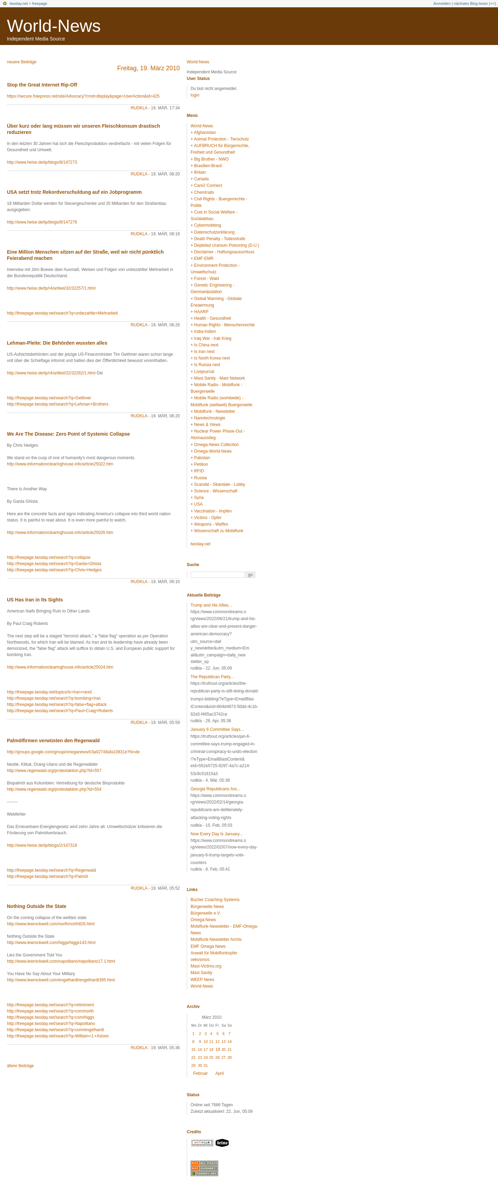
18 (211, 1049)
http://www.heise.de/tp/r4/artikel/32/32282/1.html (51, 373)
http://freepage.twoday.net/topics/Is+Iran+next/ (49, 692)
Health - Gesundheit (212, 318)
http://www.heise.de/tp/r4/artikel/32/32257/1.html (51, 288)
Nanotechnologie (209, 418)
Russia (200, 477)
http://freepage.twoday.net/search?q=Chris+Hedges (54, 569)
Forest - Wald (206, 278)
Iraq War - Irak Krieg (212, 338)
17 (206, 1049)
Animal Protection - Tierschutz (221, 139)
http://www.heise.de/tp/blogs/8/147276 (42, 222)
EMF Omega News (208, 946)
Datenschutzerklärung (214, 232)
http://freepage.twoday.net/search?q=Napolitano (51, 1023)
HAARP (201, 311)
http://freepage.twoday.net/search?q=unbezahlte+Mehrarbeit (62, 313)
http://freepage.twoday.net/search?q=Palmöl (47, 876)
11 (211, 1041)
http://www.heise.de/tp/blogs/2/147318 (42, 845)
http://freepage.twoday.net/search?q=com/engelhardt (55, 1029)
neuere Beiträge (21, 62)
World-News (54, 26)
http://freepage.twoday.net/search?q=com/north (50, 1011)
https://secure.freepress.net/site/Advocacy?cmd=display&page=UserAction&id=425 (83, 96)
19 (217, 1049)
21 (230, 1049)
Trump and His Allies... (211, 605)
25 (211, 1057)
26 (217, 1057)
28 (230, 1057)
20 (223, 1049)
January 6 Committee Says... (217, 729)
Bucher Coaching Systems (215, 899)
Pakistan (202, 457)
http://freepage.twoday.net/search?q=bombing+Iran (54, 698)
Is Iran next (204, 351)
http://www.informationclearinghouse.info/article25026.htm (60, 532)
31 (206, 1065)
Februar (200, 1073)
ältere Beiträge (20, 1065)
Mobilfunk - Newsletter (214, 411)
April (219, 1073)
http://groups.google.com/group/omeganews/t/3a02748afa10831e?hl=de (73, 752)
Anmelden (442, 3)
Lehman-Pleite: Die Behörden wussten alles (57, 343)
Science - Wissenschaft (215, 491)
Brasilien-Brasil (208, 165)
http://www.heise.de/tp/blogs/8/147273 (42, 162)
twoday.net (19, 3)
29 (193, 1065)
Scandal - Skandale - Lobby (219, 484)
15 (193, 1049)
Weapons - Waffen (211, 524)
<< (492, 3)
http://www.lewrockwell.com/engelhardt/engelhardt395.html (61, 980)
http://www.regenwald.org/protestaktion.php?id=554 (54, 789)
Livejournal (204, 371)
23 (200, 1057)
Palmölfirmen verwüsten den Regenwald (53, 740)
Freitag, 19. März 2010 (148, 68)
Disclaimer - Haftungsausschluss (224, 251)
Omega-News (203, 919)
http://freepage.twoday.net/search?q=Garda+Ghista (54, 563)
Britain (200, 172)
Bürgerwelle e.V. (206, 913)
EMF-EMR (203, 258)
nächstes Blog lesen (471, 3)
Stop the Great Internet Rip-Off (42, 85)
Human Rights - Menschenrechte (224, 325)
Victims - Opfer (207, 517)
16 (200, 1049)
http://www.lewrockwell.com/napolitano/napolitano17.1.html (61, 961)
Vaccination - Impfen (213, 511)
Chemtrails (204, 192)
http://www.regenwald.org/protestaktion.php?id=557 (54, 770)
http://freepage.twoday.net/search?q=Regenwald (51, 870)
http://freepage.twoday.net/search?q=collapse (49, 557)
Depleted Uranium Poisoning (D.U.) (226, 245)
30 (200, 1065)
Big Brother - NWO (211, 159)
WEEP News (202, 979)
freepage (39, 3)
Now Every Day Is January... (217, 834)
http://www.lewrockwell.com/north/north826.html (50, 923)
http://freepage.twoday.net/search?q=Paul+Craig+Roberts (60, 710)
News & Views (207, 424)
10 (206, 1041)
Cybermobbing (207, 225)
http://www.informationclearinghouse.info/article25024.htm (60, 667)
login (195, 95)
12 (217, 1041)
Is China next (206, 345)
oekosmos (200, 959)
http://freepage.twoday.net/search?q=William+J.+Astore (58, 1036)
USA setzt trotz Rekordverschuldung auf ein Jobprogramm (74, 192)
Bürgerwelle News (207, 906)
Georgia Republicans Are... (215, 789)
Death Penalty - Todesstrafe (219, 238)
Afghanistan (205, 132)
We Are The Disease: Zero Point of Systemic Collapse (68, 434)
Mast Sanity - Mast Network (219, 378)
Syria (198, 497)
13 (223, 1041)
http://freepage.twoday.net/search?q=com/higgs (50, 1017)
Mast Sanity (201, 972)
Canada (201, 178)
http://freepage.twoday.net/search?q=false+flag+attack (57, 704)
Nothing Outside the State (36, 906)
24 (206, 1057)
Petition (201, 464)
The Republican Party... (212, 676)
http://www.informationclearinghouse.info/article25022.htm (60, 464)
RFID (199, 471)
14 (230, 1041)
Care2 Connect (208, 185)
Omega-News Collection (216, 444)
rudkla (139, 108)
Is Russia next (207, 364)
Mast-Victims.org (206, 966)
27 (223, 1057)
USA (198, 504)
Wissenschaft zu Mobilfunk (218, 530)
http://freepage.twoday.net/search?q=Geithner (49, 398)
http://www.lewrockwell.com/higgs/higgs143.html (51, 942)
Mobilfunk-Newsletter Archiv (216, 939)
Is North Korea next (212, 358)
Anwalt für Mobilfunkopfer (214, 953)
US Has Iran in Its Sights (35, 599)
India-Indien (205, 331)
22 (193, 1057)
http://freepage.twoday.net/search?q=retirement (50, 1004)
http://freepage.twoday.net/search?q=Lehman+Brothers (57, 404)
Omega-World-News (212, 451)
